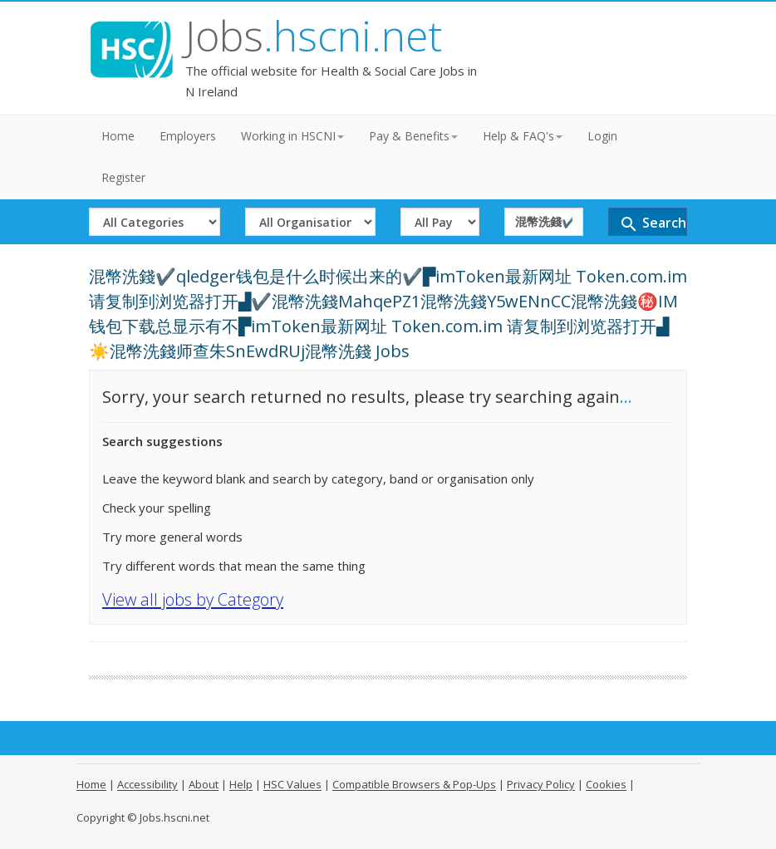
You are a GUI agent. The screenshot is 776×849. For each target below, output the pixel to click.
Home (118, 136)
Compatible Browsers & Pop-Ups (414, 784)
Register (123, 177)
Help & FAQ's (522, 136)
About (204, 784)
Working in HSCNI (292, 136)
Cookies (606, 784)
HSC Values (292, 784)
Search (652, 223)
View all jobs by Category (192, 599)
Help (241, 784)
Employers (188, 136)
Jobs (313, 35)
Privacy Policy (541, 784)
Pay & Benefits (413, 136)
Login (602, 136)
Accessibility (147, 784)
